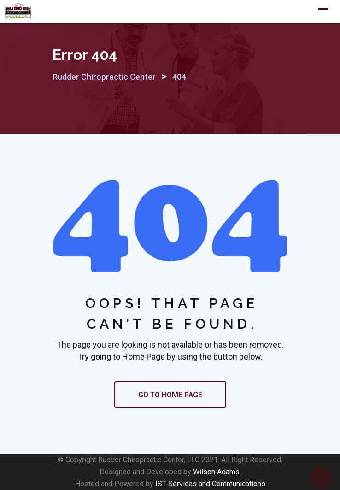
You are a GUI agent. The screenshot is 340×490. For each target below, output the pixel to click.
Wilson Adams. (217, 471)
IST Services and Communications (210, 483)
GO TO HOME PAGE (170, 394)
